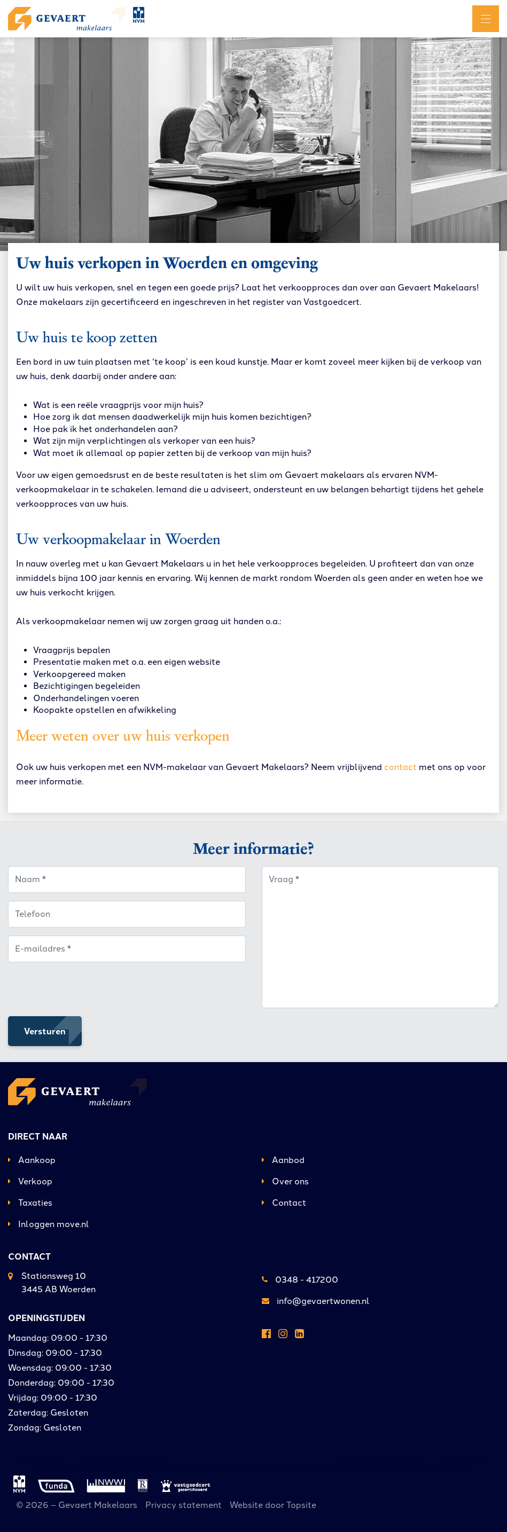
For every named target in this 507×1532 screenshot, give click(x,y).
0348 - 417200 (300, 1280)
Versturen (45, 1031)
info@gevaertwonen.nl (316, 1301)
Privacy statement (183, 1505)
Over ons (285, 1181)
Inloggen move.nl (48, 1224)
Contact (284, 1203)
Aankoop (32, 1160)
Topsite (301, 1505)
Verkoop (30, 1181)
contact (400, 767)
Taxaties (30, 1203)
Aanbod (283, 1160)
